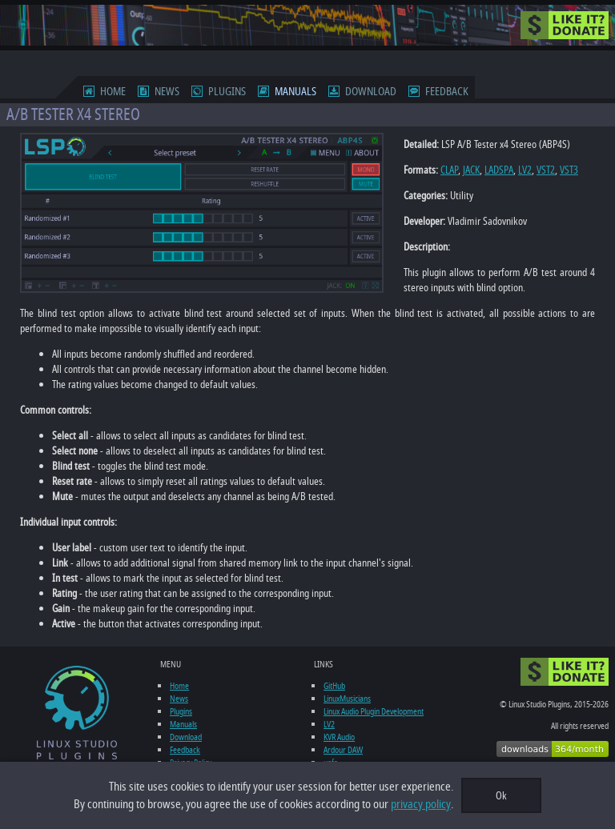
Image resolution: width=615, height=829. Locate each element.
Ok (501, 795)
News (167, 91)
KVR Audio (339, 737)
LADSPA (498, 170)
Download (370, 91)
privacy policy (421, 804)
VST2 (546, 170)
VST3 (569, 170)
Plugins (227, 91)
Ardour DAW (343, 749)
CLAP (449, 170)
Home (113, 91)
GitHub (334, 685)
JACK (471, 170)
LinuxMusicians (347, 698)
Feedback (446, 91)
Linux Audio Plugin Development (374, 711)
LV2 (525, 170)
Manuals (295, 91)
